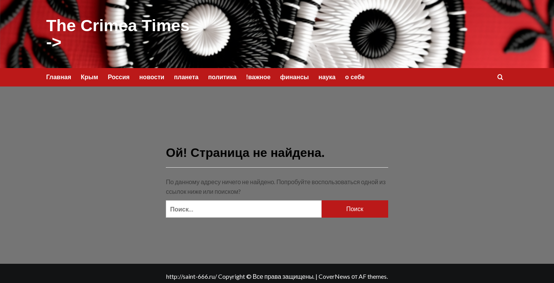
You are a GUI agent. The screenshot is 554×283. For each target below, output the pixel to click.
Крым (89, 74)
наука (327, 74)
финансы (294, 74)
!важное (258, 74)
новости (151, 74)
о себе (355, 74)
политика (222, 74)
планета (186, 74)
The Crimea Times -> (117, 33)
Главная (58, 74)
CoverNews (334, 274)
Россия (119, 74)
